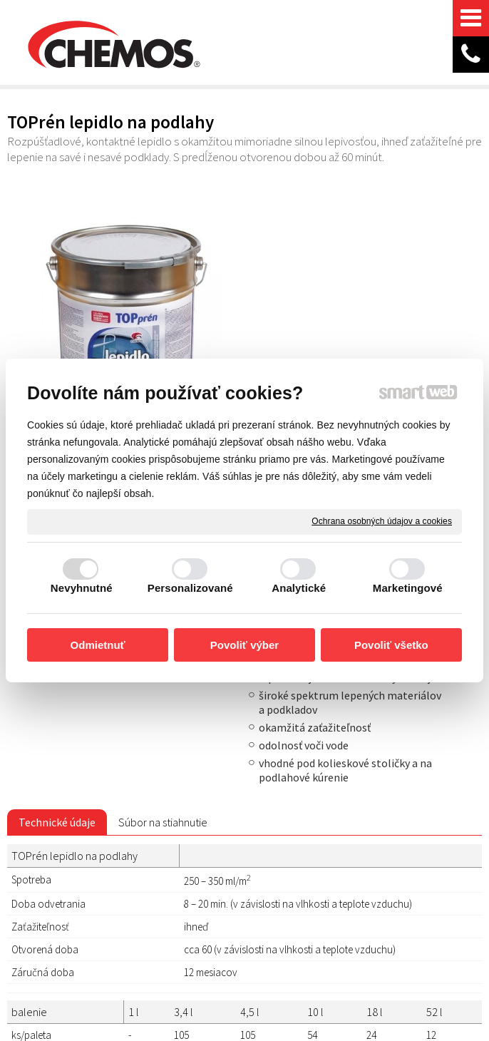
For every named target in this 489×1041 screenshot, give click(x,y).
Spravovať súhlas (238, 963)
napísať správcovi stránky (267, 950)
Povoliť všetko (391, 645)
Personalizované (190, 588)
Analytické (299, 588)
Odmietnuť (98, 645)
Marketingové (408, 588)
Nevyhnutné (82, 588)
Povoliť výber (244, 645)
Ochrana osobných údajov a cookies (382, 521)
